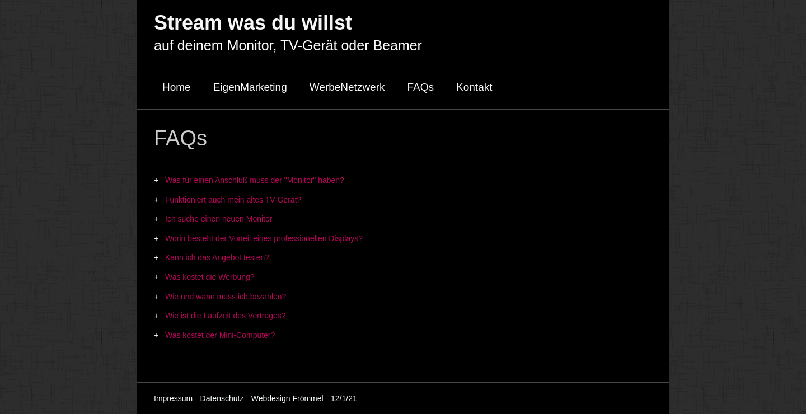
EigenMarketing (250, 87)
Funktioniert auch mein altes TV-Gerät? (233, 199)
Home (176, 87)
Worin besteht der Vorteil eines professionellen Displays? (264, 238)
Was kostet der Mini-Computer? (220, 335)
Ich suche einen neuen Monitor (218, 218)
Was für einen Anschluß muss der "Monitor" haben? (254, 180)
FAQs (420, 87)
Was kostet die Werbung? (210, 276)
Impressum (173, 398)
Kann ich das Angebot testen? (217, 257)
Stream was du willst (253, 22)
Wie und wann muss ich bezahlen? (225, 296)
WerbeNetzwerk (347, 87)
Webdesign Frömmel (287, 398)
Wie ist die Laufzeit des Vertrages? (225, 315)
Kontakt (474, 87)
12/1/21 (344, 398)
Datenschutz (222, 398)
